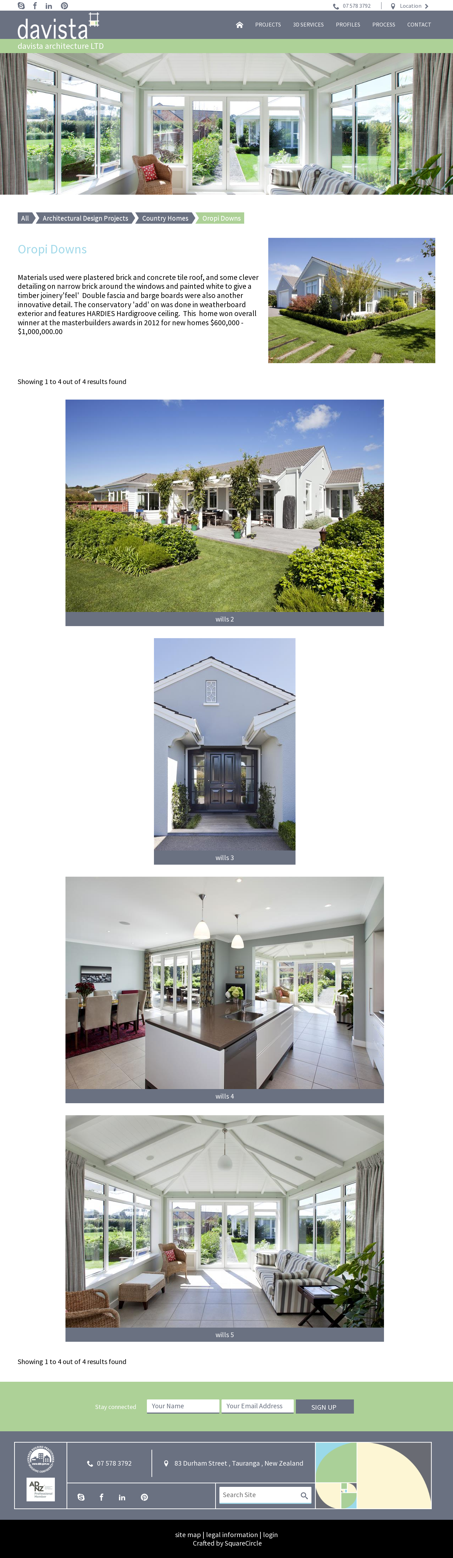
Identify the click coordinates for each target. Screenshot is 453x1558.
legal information (232, 1534)
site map (188, 1534)
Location (411, 5)
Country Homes (167, 217)
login (270, 1534)
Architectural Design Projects (87, 217)
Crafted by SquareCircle (227, 1543)
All (25, 217)
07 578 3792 (357, 5)
